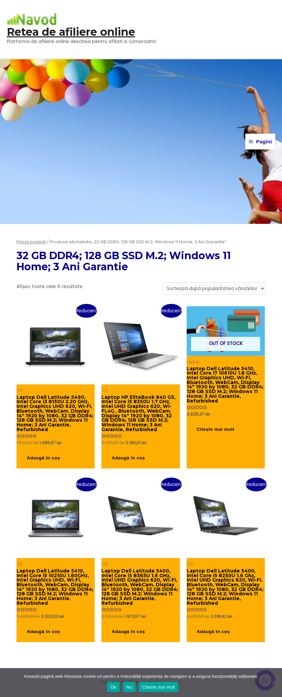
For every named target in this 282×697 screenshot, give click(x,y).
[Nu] (273, 682)
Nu (129, 687)
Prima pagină (31, 242)
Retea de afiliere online (71, 31)
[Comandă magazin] (214, 288)
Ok (113, 687)
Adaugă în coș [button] (44, 458)
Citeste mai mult (158, 687)
